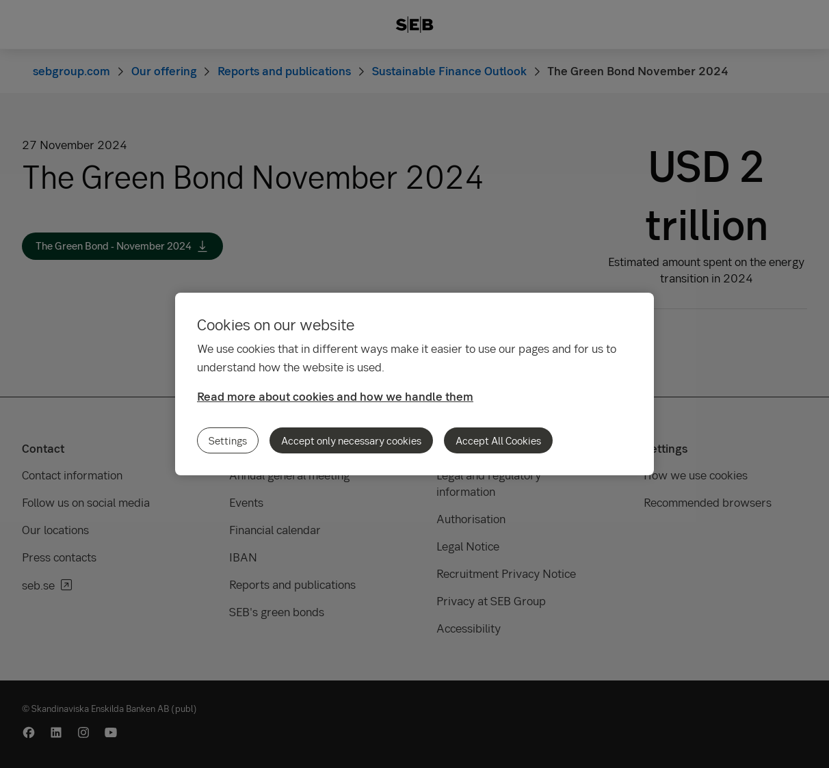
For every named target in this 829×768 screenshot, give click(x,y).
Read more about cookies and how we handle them (335, 396)
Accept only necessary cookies (351, 440)
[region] (414, 384)
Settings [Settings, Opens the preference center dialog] (228, 440)
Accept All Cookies (498, 440)
